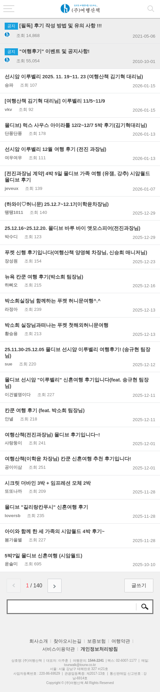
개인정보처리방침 (99, 649)
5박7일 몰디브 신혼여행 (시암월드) (43, 555)
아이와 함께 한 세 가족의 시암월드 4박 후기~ (54, 531)
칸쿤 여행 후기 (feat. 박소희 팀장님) (44, 410)
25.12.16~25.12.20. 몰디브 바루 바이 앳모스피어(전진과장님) (72, 228)
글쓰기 (138, 585)
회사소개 (38, 641)
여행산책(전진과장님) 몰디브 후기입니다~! (52, 434)
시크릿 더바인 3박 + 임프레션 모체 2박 (48, 483)
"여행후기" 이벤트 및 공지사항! (47, 51)
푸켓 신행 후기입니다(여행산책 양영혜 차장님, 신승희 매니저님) (76, 252)
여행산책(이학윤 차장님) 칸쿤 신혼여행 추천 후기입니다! (68, 458)
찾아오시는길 (67, 641)
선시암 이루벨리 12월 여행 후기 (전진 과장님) (55, 149)
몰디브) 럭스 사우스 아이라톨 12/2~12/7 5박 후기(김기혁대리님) (76, 125)
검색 (144, 606)
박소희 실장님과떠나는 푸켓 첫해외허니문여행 (56, 325)
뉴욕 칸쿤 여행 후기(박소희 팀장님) (44, 277)
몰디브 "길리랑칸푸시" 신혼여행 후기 (46, 507)
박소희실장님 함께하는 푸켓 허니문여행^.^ (52, 301)
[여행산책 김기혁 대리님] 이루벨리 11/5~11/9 (55, 101)
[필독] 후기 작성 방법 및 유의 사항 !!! (53, 25)
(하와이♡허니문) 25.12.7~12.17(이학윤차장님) (57, 204)
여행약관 (120, 641)
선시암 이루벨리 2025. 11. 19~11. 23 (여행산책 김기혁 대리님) (74, 76)
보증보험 (96, 641)
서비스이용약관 (58, 649)
